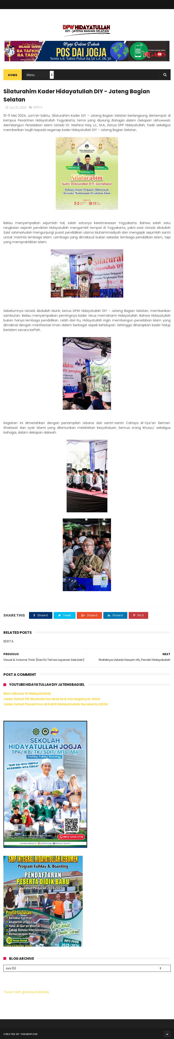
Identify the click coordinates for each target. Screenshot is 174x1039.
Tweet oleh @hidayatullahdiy (26, 991)
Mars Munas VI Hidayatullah (27, 693)
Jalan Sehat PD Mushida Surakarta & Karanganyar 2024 (51, 699)
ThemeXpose (29, 1033)
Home (12, 75)
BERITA (37, 107)
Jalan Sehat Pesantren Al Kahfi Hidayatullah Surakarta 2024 (55, 704)
